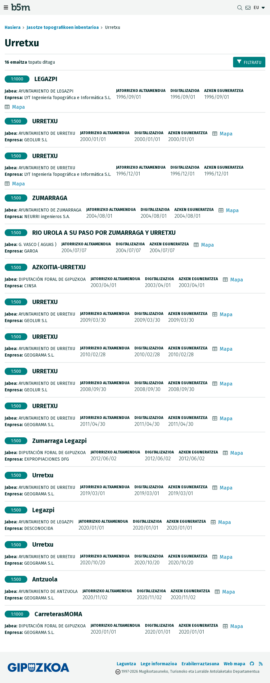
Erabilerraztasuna (200, 664)
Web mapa (234, 664)
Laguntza (126, 664)
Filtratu (249, 62)
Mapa (18, 107)
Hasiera (12, 27)
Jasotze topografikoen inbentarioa (63, 27)
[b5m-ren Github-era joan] (252, 664)
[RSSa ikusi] (261, 664)
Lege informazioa (159, 664)
